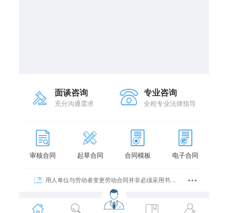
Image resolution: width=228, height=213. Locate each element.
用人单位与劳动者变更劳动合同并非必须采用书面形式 (112, 180)
